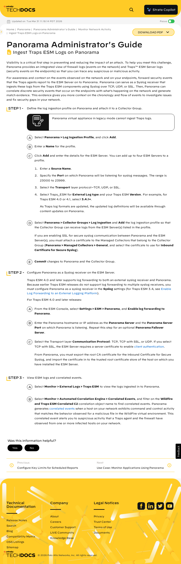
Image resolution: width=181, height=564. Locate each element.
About (54, 516)
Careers (55, 521)
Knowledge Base (62, 537)
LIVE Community (62, 532)
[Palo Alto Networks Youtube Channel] (169, 508)
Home (10, 29)
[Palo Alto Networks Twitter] (160, 508)
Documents (102, 532)
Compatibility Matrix (20, 536)
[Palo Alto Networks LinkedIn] (151, 508)
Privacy (99, 516)
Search (11, 525)
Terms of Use (103, 527)
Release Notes (16, 520)
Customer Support (63, 527)
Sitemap (12, 547)
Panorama (23, 29)
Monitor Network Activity (94, 29)
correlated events (62, 408)
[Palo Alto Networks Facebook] (141, 508)
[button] (178, 451)
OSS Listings (15, 541)
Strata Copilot (161, 9)
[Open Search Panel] (133, 10)
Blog (9, 530)
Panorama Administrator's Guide (54, 29)
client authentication (149, 346)
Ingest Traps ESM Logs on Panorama (32, 33)
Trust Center (102, 521)
